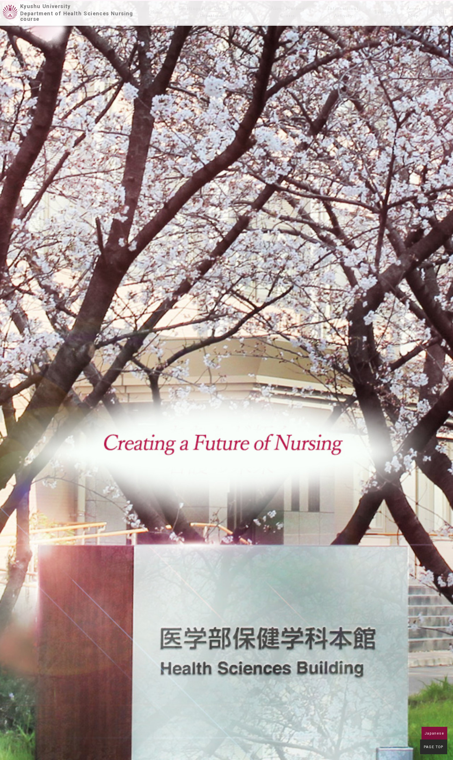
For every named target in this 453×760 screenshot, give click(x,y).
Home (152, 10)
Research (383, 10)
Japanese (434, 733)
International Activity (340, 11)
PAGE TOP (434, 748)
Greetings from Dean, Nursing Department (209, 11)
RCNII (439, 10)
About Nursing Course (283, 11)
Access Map (412, 11)
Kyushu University (81, 11)
